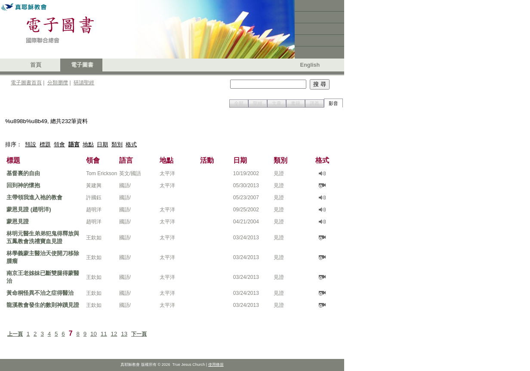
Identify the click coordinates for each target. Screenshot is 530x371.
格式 (131, 144)
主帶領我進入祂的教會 (34, 197)
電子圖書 (82, 65)
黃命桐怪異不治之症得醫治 (40, 293)
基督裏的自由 (23, 173)
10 (93, 334)
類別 (117, 144)
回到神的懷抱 (23, 185)
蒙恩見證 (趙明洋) (28, 209)
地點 (88, 144)
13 (124, 334)
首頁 (35, 65)
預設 (30, 144)
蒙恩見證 (17, 221)
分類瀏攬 (57, 83)
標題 (45, 144)
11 (104, 334)
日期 (102, 144)
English (310, 65)
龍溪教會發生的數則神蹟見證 (42, 305)
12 (114, 334)
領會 (59, 144)
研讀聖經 (84, 83)
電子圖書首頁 (26, 83)
